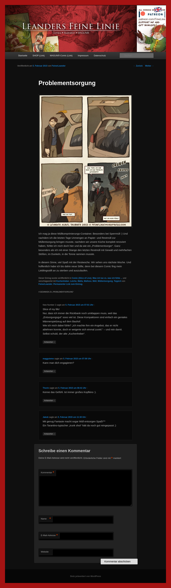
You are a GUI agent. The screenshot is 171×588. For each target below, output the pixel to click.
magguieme (48, 358)
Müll (95, 281)
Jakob (46, 417)
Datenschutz (100, 55)
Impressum (83, 55)
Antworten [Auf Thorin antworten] (49, 400)
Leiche (73, 281)
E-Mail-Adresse (49, 535)
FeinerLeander (59, 66)
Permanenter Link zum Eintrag (67, 284)
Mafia (80, 281)
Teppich (117, 281)
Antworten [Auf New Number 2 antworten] (49, 342)
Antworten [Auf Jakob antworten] (49, 434)
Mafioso (87, 281)
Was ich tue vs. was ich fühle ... (107, 278)
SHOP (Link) (39, 55)
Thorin (46, 388)
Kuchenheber (62, 281)
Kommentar (47, 472)
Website (45, 551)
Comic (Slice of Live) (82, 278)
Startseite (22, 55)
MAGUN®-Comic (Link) (61, 55)
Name (46, 518)
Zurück (138, 66)
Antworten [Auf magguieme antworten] (49, 371)
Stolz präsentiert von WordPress (85, 576)
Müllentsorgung (105, 281)
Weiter (149, 66)
